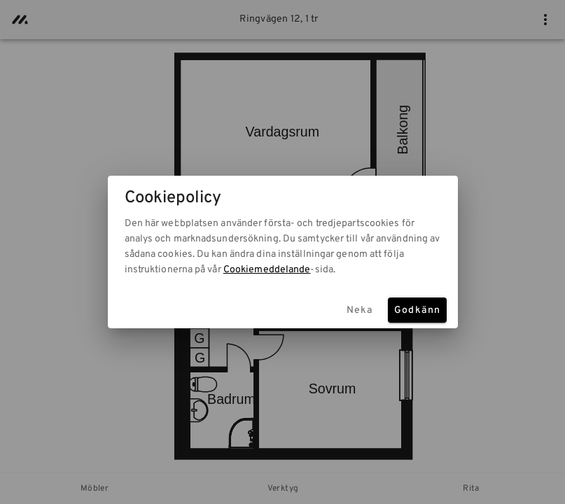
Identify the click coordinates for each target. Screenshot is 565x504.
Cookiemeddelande (267, 270)
